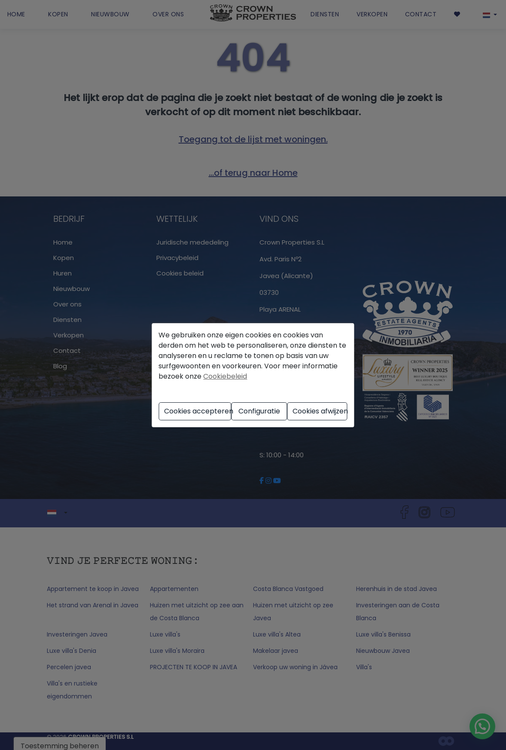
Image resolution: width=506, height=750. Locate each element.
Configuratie (259, 411)
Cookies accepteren (198, 411)
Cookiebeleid (225, 376)
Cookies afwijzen (320, 411)
